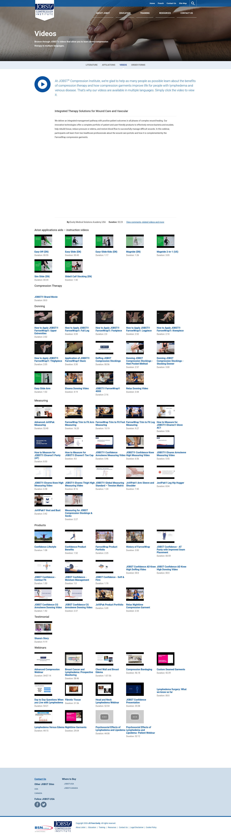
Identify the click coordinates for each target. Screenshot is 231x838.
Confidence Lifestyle (45, 546)
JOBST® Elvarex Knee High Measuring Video (48, 484)
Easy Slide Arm (42, 388)
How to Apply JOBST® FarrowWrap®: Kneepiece (170, 329)
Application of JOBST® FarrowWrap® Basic (77, 359)
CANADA (38, 793)
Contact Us (171, 3)
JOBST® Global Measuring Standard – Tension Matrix (110, 484)
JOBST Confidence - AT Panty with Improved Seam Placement (171, 549)
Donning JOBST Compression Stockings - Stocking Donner (170, 361)
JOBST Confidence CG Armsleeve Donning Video (48, 606)
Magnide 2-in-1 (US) (167, 251)
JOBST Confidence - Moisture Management (77, 578)
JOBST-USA (69, 784)
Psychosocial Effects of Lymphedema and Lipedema (110, 728)
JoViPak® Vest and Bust (47, 510)
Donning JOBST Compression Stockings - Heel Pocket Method (139, 361)
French (161, 3)
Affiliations (108, 65)
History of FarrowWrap (138, 546)
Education (125, 13)
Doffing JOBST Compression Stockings (108, 359)
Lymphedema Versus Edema (49, 727)
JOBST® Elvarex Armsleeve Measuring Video (171, 454)
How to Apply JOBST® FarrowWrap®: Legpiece (139, 329)
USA (36, 789)
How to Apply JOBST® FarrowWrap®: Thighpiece (48, 359)
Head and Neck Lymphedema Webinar (107, 701)
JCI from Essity (94, 823)
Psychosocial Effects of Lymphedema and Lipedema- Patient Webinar (140, 730)
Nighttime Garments (75, 727)
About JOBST (103, 13)
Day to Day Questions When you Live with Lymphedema (48, 701)
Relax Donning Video (137, 388)
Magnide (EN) (133, 251)
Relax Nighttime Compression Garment (138, 606)
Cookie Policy (151, 827)
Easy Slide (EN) (73, 251)
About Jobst (80, 827)
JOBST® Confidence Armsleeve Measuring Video (111, 454)
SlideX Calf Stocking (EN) (78, 276)
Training (145, 13)
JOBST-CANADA (71, 788)
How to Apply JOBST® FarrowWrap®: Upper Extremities (46, 330)
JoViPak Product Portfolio (109, 604)
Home (152, 3)
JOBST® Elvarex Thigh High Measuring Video (80, 484)
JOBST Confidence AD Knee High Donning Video (171, 568)
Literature (92, 65)
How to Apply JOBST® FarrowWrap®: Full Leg (77, 329)
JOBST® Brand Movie (46, 297)
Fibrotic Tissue (73, 699)
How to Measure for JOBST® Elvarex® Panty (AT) (47, 455)
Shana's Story (41, 638)
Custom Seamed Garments (171, 669)
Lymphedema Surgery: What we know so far (172, 690)
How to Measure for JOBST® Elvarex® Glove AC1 (170, 425)
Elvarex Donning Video (77, 388)
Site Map (183, 3)
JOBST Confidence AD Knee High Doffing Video (141, 568)
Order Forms (138, 65)
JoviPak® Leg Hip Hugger (170, 482)
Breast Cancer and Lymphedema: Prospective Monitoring (79, 672)
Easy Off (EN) (41, 251)
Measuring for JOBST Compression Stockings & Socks (78, 513)
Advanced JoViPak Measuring (44, 423)
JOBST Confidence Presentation (136, 701)
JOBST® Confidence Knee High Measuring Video (140, 454)
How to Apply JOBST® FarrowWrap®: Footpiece (109, 329)
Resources (165, 13)
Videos (123, 65)
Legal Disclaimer (136, 827)
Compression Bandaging (139, 669)
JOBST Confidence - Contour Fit (45, 578)
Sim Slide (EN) (42, 276)
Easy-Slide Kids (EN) (106, 251)
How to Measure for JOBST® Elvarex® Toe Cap (79, 454)
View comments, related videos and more (145, 222)
